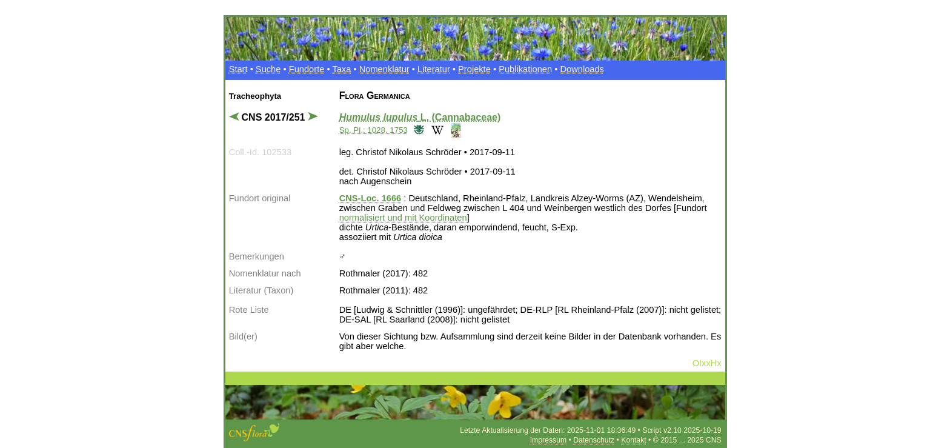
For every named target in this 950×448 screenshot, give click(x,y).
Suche (268, 69)
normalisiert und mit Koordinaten (403, 217)
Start (238, 69)
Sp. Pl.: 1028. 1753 (373, 130)
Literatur (433, 69)
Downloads (582, 69)
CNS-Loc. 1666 (370, 198)
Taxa (341, 69)
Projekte (474, 69)
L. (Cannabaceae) (420, 117)
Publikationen (525, 69)
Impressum (548, 440)
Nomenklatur (384, 69)
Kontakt (633, 440)
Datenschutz (593, 440)
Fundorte (307, 69)
